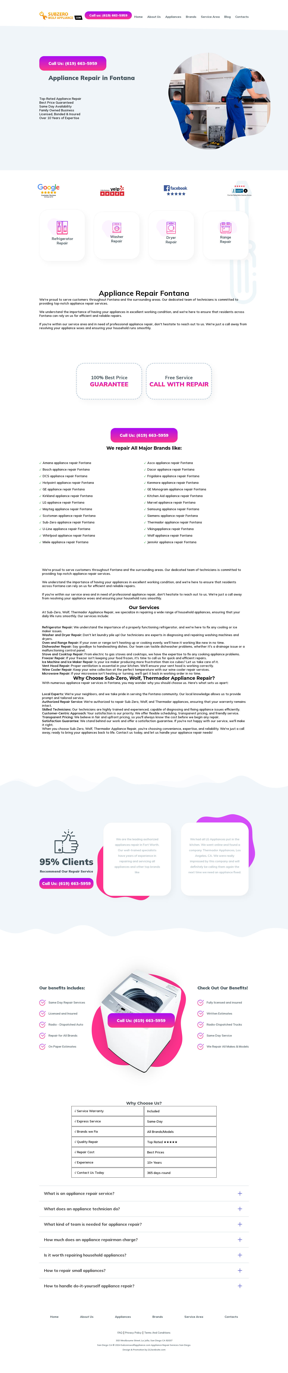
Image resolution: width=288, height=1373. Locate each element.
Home (138, 17)
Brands (191, 17)
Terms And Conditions (157, 1332)
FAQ (120, 1332)
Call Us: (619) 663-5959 (72, 63)
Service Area (210, 17)
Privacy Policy (133, 1332)
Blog (227, 17)
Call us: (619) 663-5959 (108, 15)
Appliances (173, 17)
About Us (154, 17)
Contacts (242, 17)
